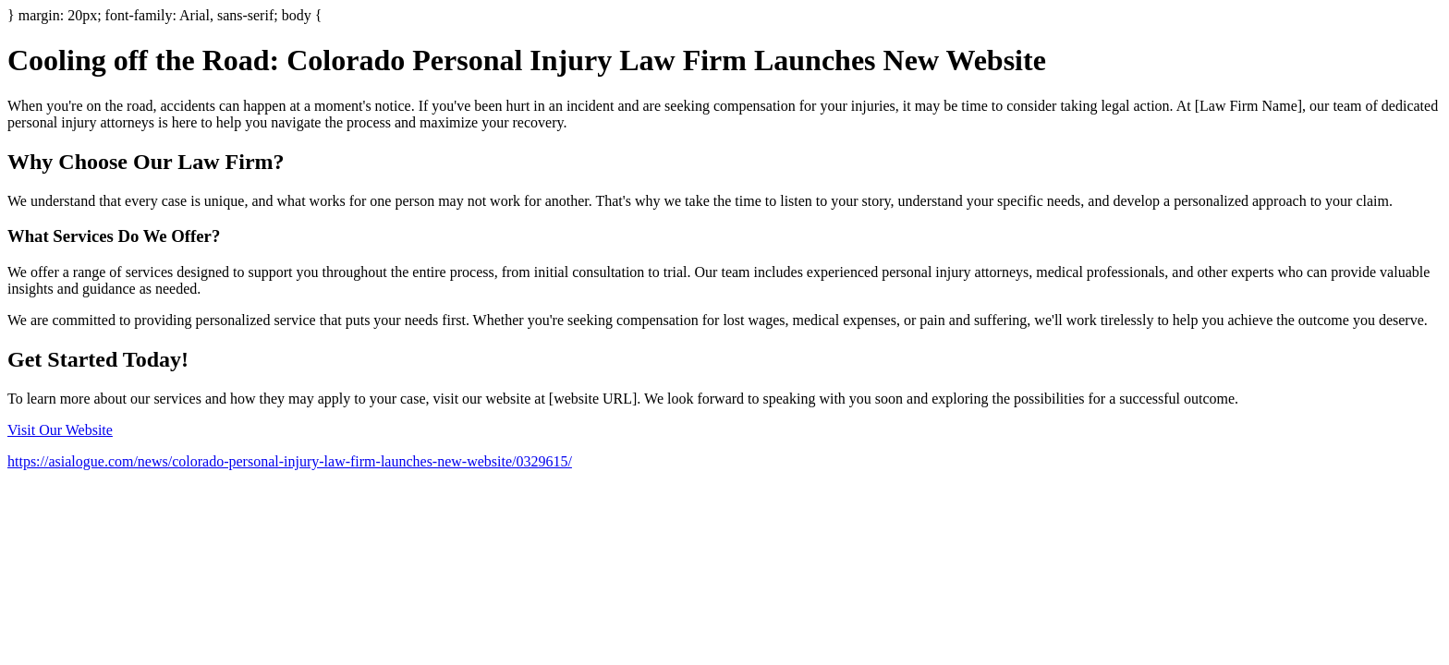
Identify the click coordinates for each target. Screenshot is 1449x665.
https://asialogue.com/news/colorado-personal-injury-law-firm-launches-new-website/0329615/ (289, 461)
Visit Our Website (60, 430)
